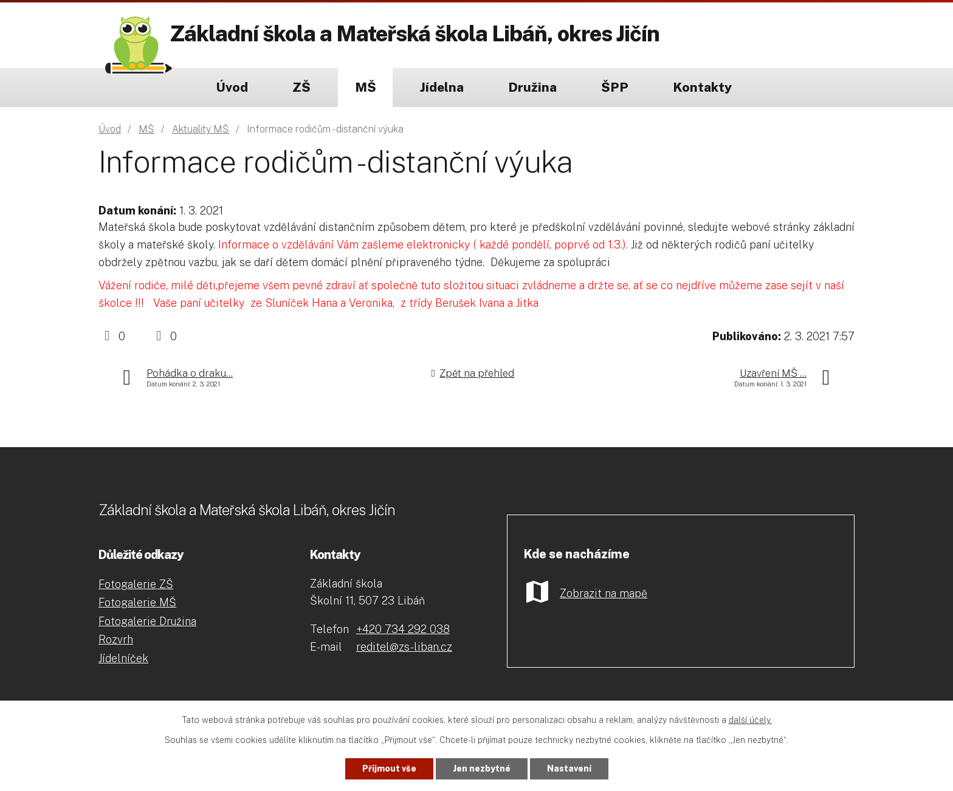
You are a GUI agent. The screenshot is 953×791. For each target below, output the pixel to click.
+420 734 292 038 (403, 629)
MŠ (365, 87)
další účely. (750, 720)
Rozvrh (115, 639)
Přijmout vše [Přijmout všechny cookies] (389, 768)
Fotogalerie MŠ (137, 602)
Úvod (232, 87)
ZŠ (301, 87)
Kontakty (702, 87)
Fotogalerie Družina (147, 621)
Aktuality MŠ (200, 129)
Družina (532, 87)
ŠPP (614, 87)
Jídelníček (123, 658)
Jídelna (442, 87)
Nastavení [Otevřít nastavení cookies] (569, 768)
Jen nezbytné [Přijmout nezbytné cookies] (482, 768)
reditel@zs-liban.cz (404, 646)
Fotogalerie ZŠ (135, 584)
